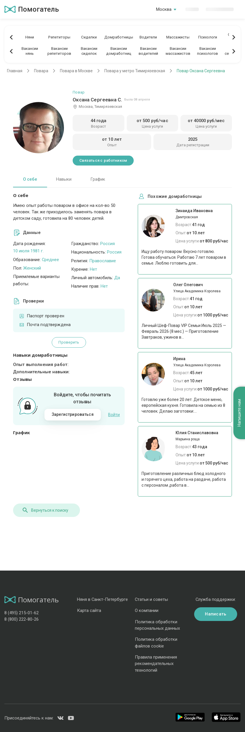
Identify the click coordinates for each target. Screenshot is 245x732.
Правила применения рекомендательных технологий (156, 663)
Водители (148, 37)
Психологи (207, 37)
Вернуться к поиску (45, 510)
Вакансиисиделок (89, 51)
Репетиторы (59, 37)
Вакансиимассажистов (178, 51)
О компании (146, 610)
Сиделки (89, 37)
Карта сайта (89, 610)
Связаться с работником (103, 160)
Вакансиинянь (30, 51)
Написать (215, 614)
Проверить (68, 342)
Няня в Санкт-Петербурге (102, 599)
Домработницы (118, 37)
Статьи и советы (151, 599)
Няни (29, 37)
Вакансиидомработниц (118, 51)
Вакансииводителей (148, 51)
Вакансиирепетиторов (59, 51)
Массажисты (177, 37)
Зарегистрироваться (73, 414)
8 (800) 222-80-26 (21, 619)
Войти (114, 414)
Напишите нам (239, 413)
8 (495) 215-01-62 (21, 612)
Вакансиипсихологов (207, 51)
